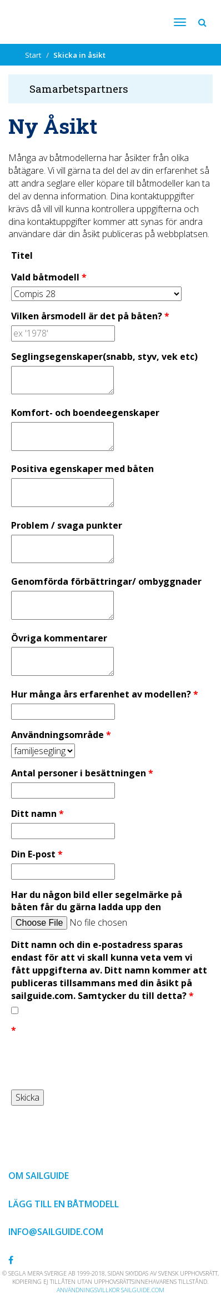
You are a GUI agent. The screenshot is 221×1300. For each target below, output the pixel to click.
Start (33, 55)
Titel (22, 255)
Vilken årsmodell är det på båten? (86, 316)
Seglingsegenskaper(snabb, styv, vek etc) (104, 356)
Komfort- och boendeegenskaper (85, 412)
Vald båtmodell (45, 277)
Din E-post (33, 854)
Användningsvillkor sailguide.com (110, 1290)
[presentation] (95, 1061)
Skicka (27, 1097)
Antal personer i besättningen (78, 773)
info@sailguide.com (55, 1232)
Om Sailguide (38, 1176)
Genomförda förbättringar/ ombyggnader (106, 581)
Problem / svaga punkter (66, 525)
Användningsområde (57, 735)
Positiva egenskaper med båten (82, 469)
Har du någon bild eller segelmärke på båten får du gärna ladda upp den (96, 901)
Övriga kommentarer (59, 638)
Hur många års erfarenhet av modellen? (101, 694)
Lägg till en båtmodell (63, 1204)
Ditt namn (34, 813)
